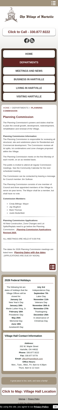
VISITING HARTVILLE (29, 96)
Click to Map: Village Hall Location (29, 391)
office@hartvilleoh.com (32, 359)
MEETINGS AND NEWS (29, 71)
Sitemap (22, 399)
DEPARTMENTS (29, 62)
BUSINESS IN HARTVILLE (29, 79)
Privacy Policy (33, 399)
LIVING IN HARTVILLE (29, 88)
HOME (29, 54)
